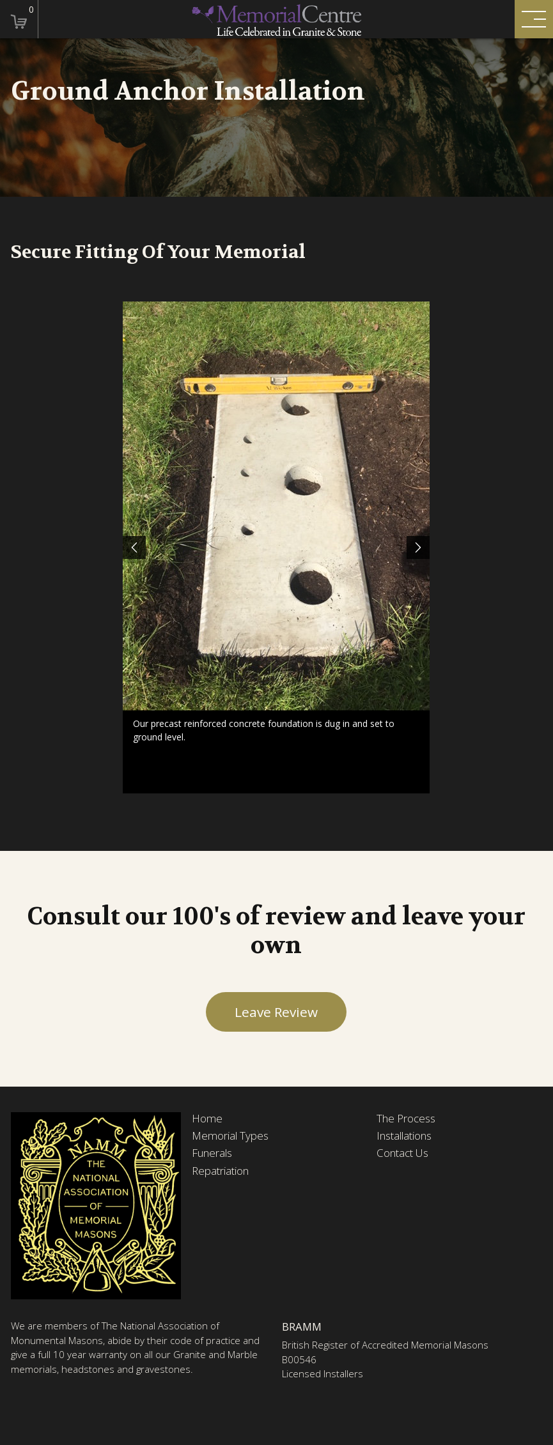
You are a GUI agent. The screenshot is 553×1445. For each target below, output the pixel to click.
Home (207, 1118)
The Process (406, 1118)
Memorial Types (230, 1135)
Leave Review (276, 1012)
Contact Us (402, 1153)
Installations (404, 1135)
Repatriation (220, 1171)
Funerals (212, 1153)
